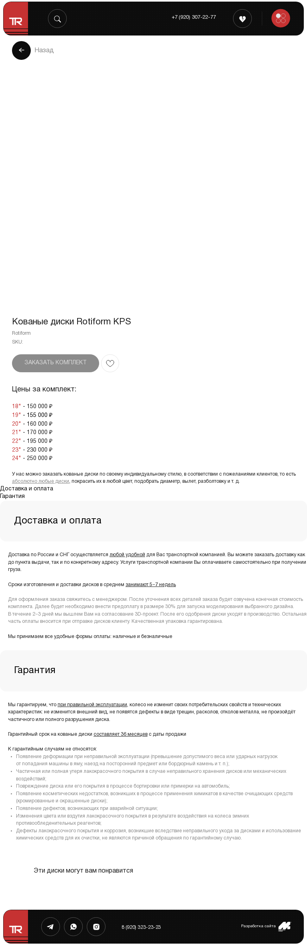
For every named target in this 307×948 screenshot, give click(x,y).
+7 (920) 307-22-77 (193, 17)
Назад (44, 50)
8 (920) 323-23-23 (141, 927)
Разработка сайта (258, 926)
